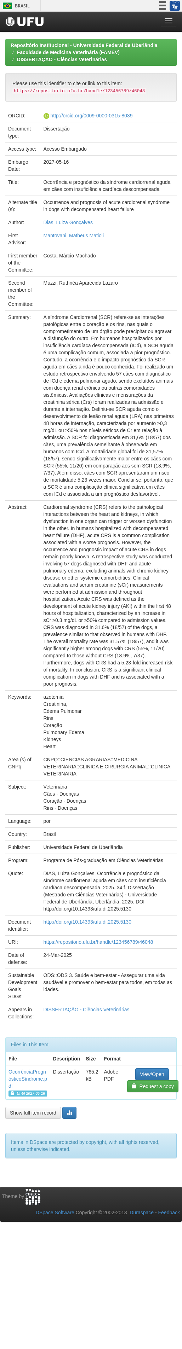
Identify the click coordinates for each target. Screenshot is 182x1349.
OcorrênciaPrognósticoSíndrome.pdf (27, 1079)
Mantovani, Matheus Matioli (74, 235)
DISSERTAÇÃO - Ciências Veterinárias (62, 59)
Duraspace (142, 1212)
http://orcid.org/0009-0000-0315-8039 (92, 115)
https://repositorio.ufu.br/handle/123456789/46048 (98, 942)
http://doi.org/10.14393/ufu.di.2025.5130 (87, 922)
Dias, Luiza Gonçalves (68, 222)
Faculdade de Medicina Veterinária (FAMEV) (68, 52)
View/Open (152, 1074)
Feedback (169, 1212)
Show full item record (33, 1113)
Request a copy (153, 1086)
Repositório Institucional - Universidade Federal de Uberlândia (84, 45)
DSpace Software (55, 1212)
